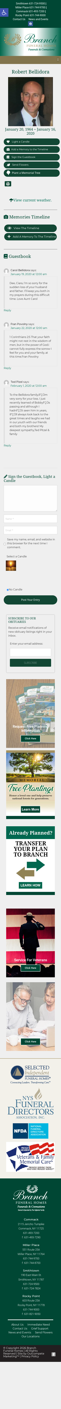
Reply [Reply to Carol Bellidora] (7, 310)
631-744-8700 (32, 1262)
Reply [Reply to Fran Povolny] (7, 368)
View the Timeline (23, 228)
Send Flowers (17, 164)
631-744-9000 (31, 1309)
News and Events (19, 1332)
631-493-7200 (31, 1233)
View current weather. (32, 200)
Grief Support (40, 1328)
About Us (17, 1324)
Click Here (30, 738)
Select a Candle (17, 556)
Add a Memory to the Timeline (27, 149)
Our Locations (31, 1336)
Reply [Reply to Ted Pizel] (7, 445)
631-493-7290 (32, 1237)
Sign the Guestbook (21, 157)
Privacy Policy (30, 1356)
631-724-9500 (31, 1284)
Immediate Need (38, 1324)
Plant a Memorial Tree (23, 173)
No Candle (15, 589)
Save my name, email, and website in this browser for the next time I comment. (31, 543)
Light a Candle (18, 141)
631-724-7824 (32, 1288)
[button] (4, 12)
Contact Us (20, 1328)
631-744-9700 (31, 1258)
